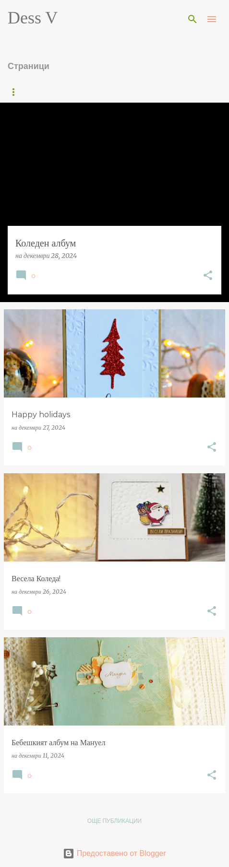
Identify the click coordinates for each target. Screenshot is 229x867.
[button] (208, 275)
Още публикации (114, 821)
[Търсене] (192, 19)
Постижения (111, 92)
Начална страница (38, 92)
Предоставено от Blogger (114, 853)
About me (170, 92)
